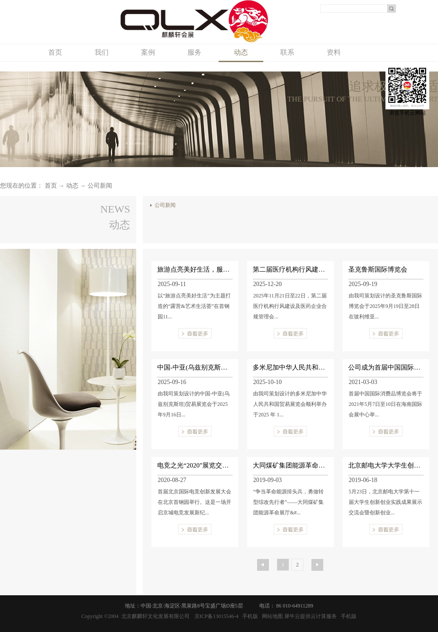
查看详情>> (195, 333)
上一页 (260, 563)
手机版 (249, 616)
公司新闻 (100, 185)
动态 (72, 185)
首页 (55, 52)
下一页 (314, 563)
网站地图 (271, 616)
